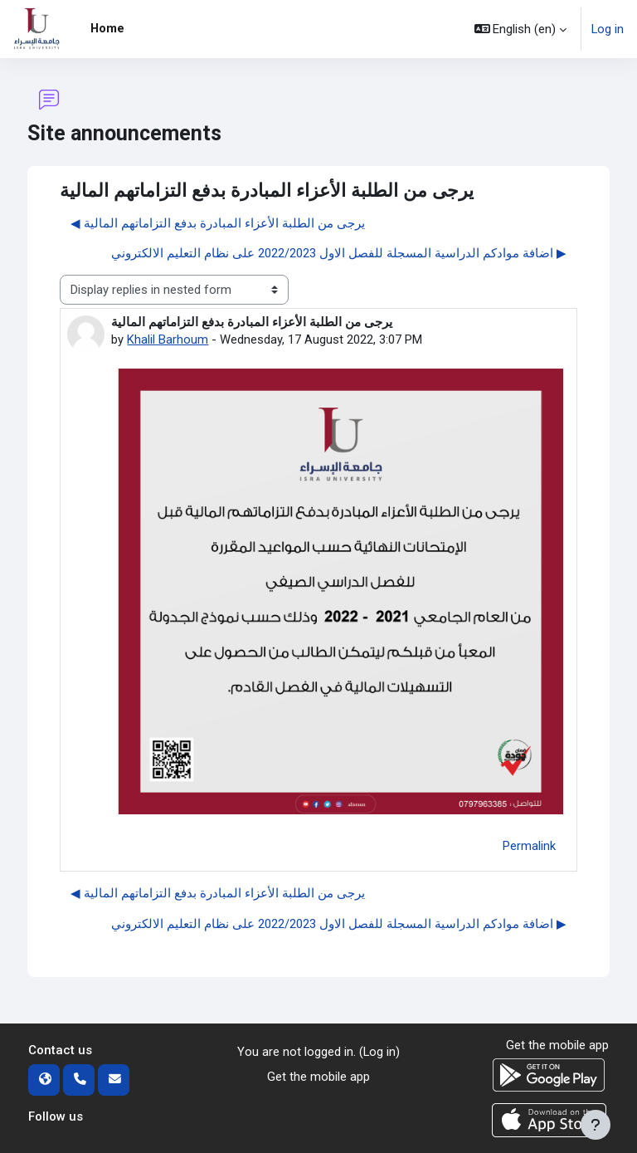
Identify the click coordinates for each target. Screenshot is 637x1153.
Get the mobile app (318, 1076)
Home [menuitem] (107, 28)
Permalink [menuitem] (529, 845)
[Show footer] (595, 1125)
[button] (521, 29)
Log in (607, 29)
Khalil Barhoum (167, 339)
